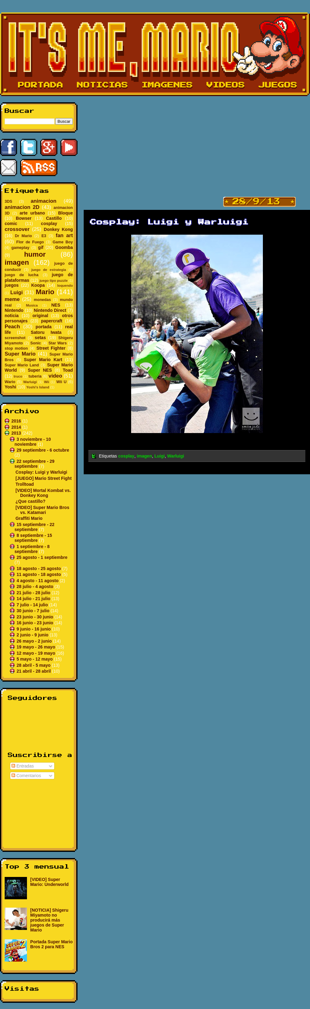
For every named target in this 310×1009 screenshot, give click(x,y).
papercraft (51, 320)
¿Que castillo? (30, 501)
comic (11, 223)
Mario (45, 292)
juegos (12, 285)
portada (43, 326)
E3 (44, 236)
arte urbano (32, 212)
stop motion (16, 348)
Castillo (54, 218)
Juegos (278, 85)
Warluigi (30, 382)
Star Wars (57, 343)
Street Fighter (51, 348)
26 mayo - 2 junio (34, 641)
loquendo (65, 285)
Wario (10, 382)
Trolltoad (25, 484)
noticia (12, 315)
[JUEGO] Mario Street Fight (44, 478)
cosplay (49, 223)
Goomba (64, 247)
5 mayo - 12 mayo (35, 659)
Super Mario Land (22, 365)
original (40, 315)
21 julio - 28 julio (33, 592)
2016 (16, 420)
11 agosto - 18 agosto (39, 574)
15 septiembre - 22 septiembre (35, 527)
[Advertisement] (39, 812)
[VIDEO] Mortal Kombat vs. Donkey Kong (43, 493)
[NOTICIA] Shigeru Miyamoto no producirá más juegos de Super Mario (49, 920)
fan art (64, 235)
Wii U (61, 382)
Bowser (24, 218)
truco (18, 376)
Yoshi (10, 386)
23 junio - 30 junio (35, 616)
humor (35, 254)
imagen (17, 262)
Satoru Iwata (46, 332)
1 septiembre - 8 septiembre (32, 549)
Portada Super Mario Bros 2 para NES (51, 944)
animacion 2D (22, 207)
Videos (225, 85)
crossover (17, 229)
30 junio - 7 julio (33, 610)
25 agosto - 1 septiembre (41, 557)
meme (12, 299)
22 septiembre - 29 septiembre (35, 464)
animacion (43, 201)
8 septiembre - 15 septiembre (33, 538)
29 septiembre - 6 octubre (42, 450)
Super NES (40, 370)
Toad (68, 370)
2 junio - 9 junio (33, 634)
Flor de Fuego (30, 242)
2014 (16, 427)
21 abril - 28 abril (34, 671)
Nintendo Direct (50, 310)
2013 (16, 433)
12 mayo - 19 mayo (36, 653)
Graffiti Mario (29, 518)
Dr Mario (23, 236)
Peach (12, 327)
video (55, 376)
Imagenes (167, 85)
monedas (42, 300)
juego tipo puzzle (53, 280)
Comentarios (26, 775)
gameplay (20, 248)
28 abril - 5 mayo (34, 665)
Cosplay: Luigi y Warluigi (41, 472)
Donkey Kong (58, 229)
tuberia (35, 376)
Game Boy (63, 242)
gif (40, 247)
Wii (46, 382)
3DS (8, 201)
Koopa (38, 285)
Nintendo (14, 310)
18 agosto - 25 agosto (39, 568)
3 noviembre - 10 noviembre (33, 442)
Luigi (16, 292)
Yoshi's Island (37, 387)
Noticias (102, 85)
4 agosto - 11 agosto (38, 580)
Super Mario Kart (43, 359)
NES (55, 305)
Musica (32, 305)
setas (40, 337)
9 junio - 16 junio (34, 628)
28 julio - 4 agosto (35, 586)
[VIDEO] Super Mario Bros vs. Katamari (42, 510)
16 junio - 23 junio (35, 622)
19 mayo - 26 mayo (36, 646)
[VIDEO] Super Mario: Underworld (49, 882)
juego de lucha (21, 275)
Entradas (22, 765)
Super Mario (20, 354)
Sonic (35, 343)
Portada (40, 85)
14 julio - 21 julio (33, 598)
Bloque (65, 212)
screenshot (15, 338)
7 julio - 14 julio (32, 604)
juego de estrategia (48, 270)
